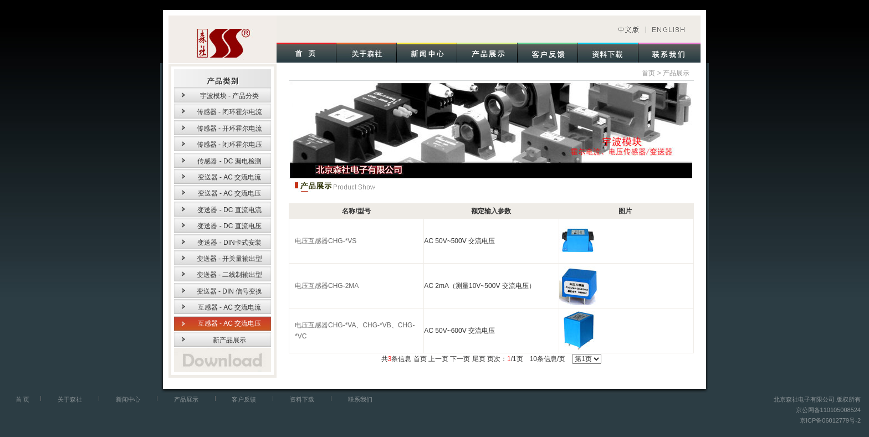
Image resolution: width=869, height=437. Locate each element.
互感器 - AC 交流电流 (230, 307)
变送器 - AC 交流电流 (230, 177)
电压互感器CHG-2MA (327, 286)
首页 (648, 73)
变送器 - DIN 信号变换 (230, 291)
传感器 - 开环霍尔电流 (230, 128)
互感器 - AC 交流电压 (230, 323)
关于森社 (70, 399)
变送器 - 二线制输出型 (230, 275)
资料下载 (302, 399)
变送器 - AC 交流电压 (230, 193)
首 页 (22, 399)
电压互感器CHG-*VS (325, 241)
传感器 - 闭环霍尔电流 (230, 112)
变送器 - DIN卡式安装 (229, 242)
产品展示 (676, 73)
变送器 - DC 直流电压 (229, 226)
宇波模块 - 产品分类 (229, 96)
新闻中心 (128, 399)
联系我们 (360, 399)
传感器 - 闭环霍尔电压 (230, 144)
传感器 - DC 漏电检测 (229, 161)
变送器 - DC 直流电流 (229, 210)
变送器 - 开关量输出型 (230, 259)
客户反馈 (244, 399)
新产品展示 (229, 340)
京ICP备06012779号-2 (830, 420)
